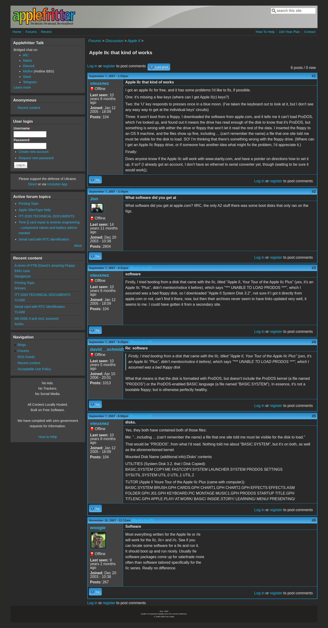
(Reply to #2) (140, 268)
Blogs (22, 345)
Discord (28, 66)
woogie (98, 527)
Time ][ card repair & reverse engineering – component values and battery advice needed (49, 227)
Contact (310, 32)
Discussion (114, 41)
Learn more (22, 87)
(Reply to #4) (140, 416)
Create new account (34, 152)
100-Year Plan (289, 32)
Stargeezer (22, 276)
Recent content (29, 108)
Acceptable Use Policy (34, 369)
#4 (314, 342)
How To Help (265, 32)
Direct (32, 184)
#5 (314, 416)
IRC (26, 55)
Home (16, 32)
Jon (94, 198)
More (78, 246)
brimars (20, 288)
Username (23, 128)
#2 (314, 192)
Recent (46, 32)
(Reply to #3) (140, 342)
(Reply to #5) (143, 520)
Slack (27, 77)
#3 (314, 268)
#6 (314, 520)
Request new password (36, 158)
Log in (92, 66)
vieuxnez (99, 83)
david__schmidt (107, 349)
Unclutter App (57, 184)
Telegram (30, 82)
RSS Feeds (26, 357)
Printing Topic (29, 203)
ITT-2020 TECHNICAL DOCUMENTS (46, 216)
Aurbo (18, 324)
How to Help (48, 437)
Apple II (133, 41)
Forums (31, 32)
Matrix (27, 60)
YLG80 (19, 300)
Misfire (28, 71)
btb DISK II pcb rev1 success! (36, 318)
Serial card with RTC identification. (44, 239)
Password (23, 140)
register (109, 66)
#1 (314, 76)
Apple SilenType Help (35, 210)
